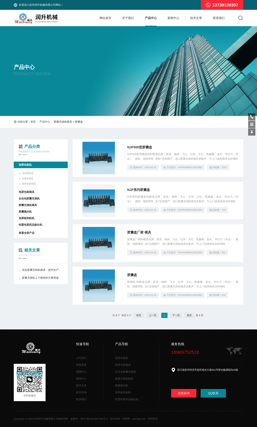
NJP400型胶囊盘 (139, 147)
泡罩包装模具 (29, 183)
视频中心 (81, 371)
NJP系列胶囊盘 (138, 190)
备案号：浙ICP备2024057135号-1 (89, 418)
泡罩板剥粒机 (26, 218)
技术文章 (196, 18)
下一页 (176, 315)
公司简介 (81, 358)
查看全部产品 (41, 233)
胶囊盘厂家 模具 (139, 232)
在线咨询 (184, 393)
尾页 (189, 315)
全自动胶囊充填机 (29, 198)
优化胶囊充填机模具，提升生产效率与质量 (41, 270)
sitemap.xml (138, 418)
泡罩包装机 (25, 164)
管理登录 (153, 418)
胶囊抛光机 (25, 211)
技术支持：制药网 (120, 418)
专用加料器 (27, 173)
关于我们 (128, 18)
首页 (33, 121)
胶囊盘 (132, 275)
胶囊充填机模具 (63, 121)
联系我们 (219, 18)
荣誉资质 (81, 364)
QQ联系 (213, 393)
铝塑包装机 (27, 178)
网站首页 (105, 18)
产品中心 (151, 18)
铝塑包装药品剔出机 (30, 224)
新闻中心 (173, 18)
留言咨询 (81, 392)
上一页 (152, 315)
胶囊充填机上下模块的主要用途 (39, 277)
